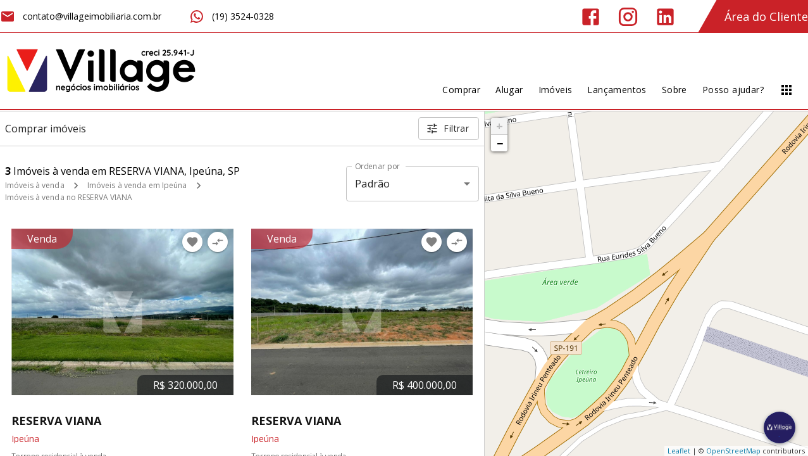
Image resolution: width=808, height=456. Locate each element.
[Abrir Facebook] (591, 17)
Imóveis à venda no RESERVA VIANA (69, 197)
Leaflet (679, 450)
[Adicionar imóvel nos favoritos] (192, 242)
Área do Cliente (766, 16)
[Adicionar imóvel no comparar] (218, 242)
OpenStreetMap (733, 450)
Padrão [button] (372, 184)
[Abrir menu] (786, 90)
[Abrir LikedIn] (665, 17)
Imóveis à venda (35, 185)
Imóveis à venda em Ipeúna (137, 185)
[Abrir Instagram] (628, 17)
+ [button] (499, 126)
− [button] (500, 143)
